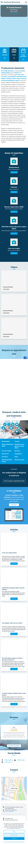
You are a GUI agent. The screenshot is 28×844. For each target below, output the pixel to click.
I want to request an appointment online (14, 481)
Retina (16, 456)
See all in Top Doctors (14, 745)
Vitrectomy (5, 456)
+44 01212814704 (9, 811)
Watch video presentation (14, 13)
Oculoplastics (18, 453)
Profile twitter (7, 762)
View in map (14, 788)
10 (24, 742)
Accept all (14, 838)
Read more (14, 172)
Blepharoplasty (6, 441)
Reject (14, 831)
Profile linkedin (21, 760)
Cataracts (17, 441)
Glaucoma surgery (19, 459)
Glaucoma (17, 451)
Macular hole (5, 453)
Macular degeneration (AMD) (7, 445)
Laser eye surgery (6, 451)
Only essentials (14, 835)
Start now (14, 504)
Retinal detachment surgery (7, 460)
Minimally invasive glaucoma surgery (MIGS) (19, 446)
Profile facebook (8, 760)
